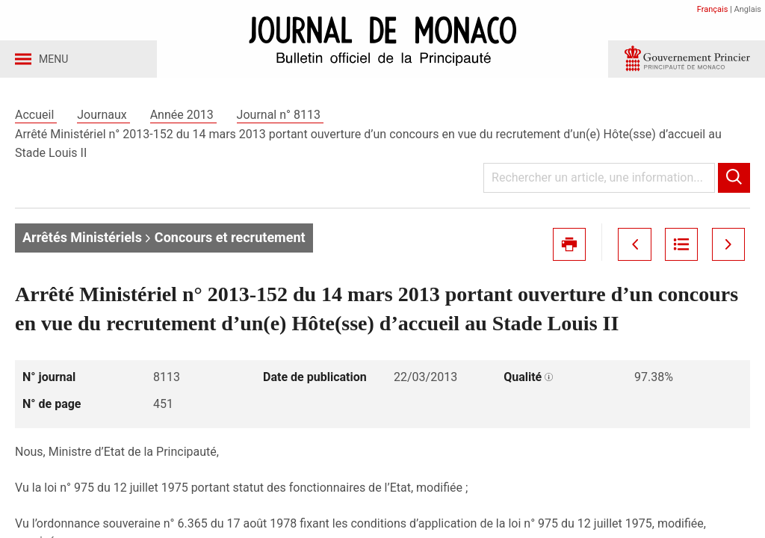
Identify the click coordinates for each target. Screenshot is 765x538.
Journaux (103, 118)
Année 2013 (183, 118)
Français (712, 9)
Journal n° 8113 (280, 118)
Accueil (36, 118)
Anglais (747, 9)
